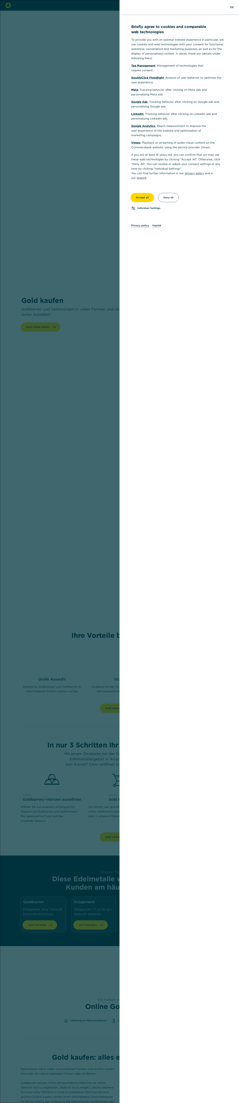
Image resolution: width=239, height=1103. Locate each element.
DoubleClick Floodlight (147, 78)
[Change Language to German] (232, 7)
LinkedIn (137, 114)
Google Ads (139, 102)
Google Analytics (143, 126)
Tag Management (143, 65)
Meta (134, 90)
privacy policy (194, 173)
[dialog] (119, 551)
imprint (141, 178)
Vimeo (135, 142)
